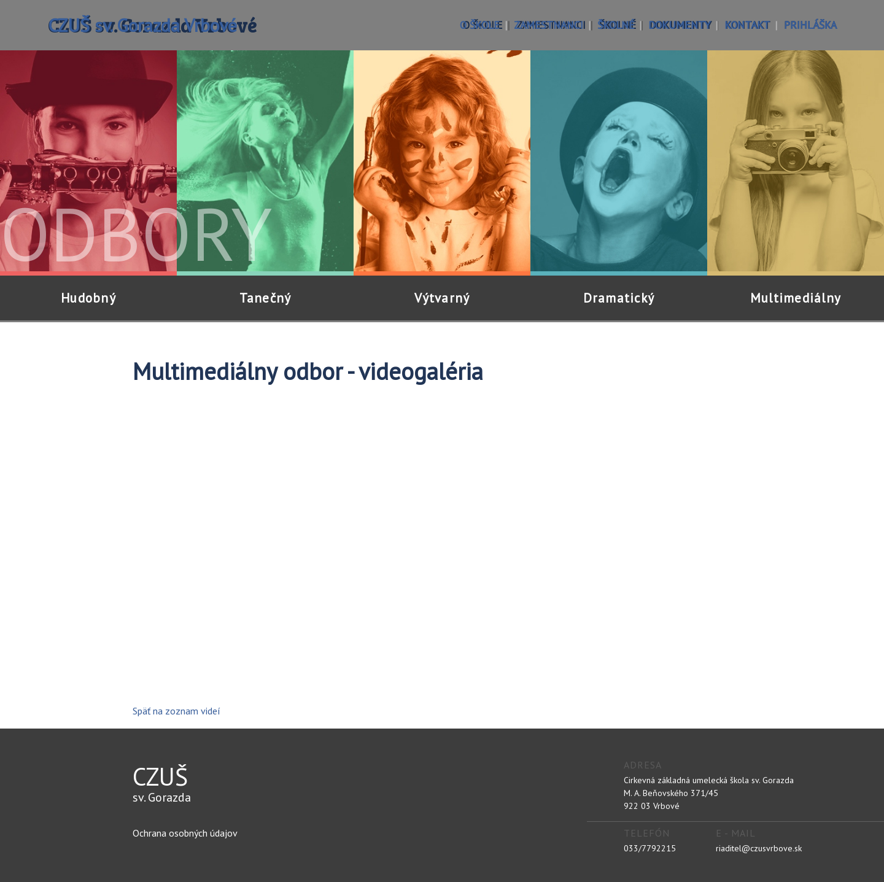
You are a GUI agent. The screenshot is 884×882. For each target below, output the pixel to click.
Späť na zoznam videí (176, 711)
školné (615, 25)
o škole (480, 25)
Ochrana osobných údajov (185, 833)
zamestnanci (548, 25)
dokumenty (679, 25)
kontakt (747, 25)
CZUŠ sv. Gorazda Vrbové (142, 25)
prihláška (810, 25)
